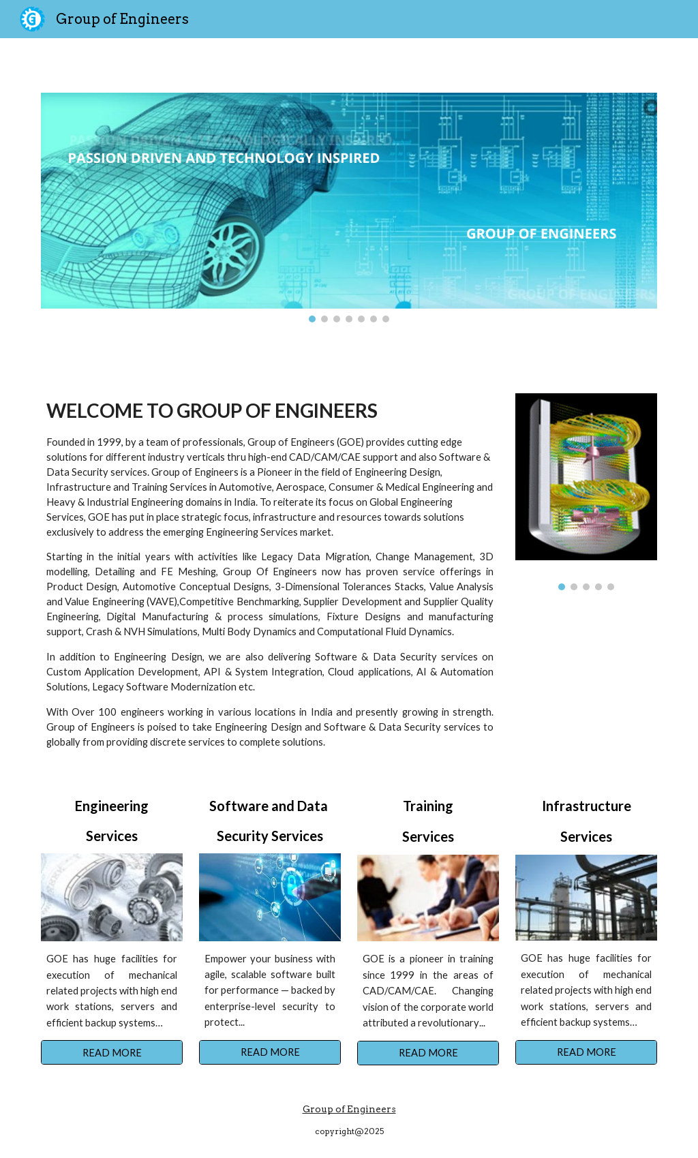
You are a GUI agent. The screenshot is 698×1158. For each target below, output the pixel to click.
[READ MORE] (112, 1052)
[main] (270, 574)
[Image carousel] (349, 207)
